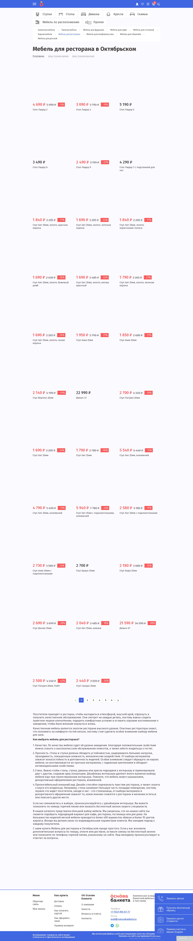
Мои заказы (39, 909)
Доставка (59, 901)
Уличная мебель (68, 30)
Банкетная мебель (46, 30)
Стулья (43, 14)
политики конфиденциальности (144, 938)
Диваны (89, 14)
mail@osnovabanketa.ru (123, 919)
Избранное (142, 2)
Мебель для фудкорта (92, 30)
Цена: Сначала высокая (88, 56)
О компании (87, 904)
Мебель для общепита (131, 34)
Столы (66, 14)
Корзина (154, 3)
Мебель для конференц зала (100, 34)
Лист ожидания (147, 2)
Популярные (39, 56)
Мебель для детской (48, 38)
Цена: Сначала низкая (61, 56)
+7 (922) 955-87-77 (120, 912)
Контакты (86, 918)
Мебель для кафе (117, 30)
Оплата (58, 906)
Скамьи (138, 14)
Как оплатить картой (61, 912)
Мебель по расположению (56, 22)
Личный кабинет (136, 2)
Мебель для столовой (142, 30)
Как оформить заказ (62, 919)
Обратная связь (38, 903)
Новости (85, 909)
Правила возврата (64, 925)
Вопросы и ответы (91, 913)
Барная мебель (45, 34)
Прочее (94, 22)
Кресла (114, 14)
